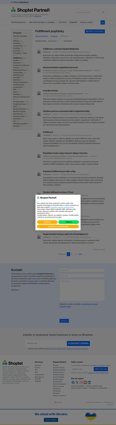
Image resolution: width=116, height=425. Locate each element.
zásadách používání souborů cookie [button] (62, 207)
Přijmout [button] (69, 222)
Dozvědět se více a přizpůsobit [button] (58, 226)
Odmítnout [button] (47, 222)
